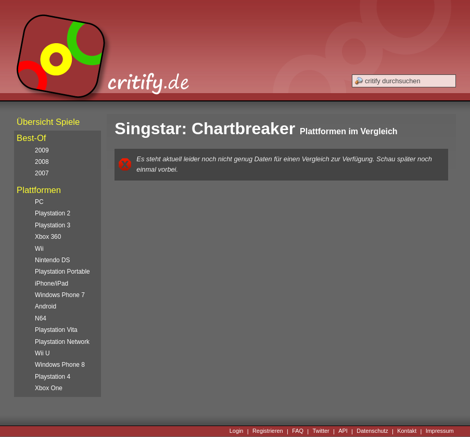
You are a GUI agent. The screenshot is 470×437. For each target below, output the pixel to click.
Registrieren (267, 431)
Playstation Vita (56, 329)
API (343, 431)
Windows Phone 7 (60, 295)
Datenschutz (372, 431)
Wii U (42, 353)
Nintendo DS (52, 260)
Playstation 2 (52, 213)
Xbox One (48, 388)
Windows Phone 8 (60, 364)
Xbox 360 (48, 236)
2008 (41, 161)
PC (39, 201)
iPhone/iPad (51, 283)
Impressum (440, 431)
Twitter (321, 431)
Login (237, 431)
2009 (41, 150)
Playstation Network (62, 341)
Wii (39, 248)
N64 (40, 318)
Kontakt (406, 431)
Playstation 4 (52, 376)
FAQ (297, 431)
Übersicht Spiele (48, 122)
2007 (41, 173)
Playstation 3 (52, 225)
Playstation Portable (62, 271)
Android (45, 306)
